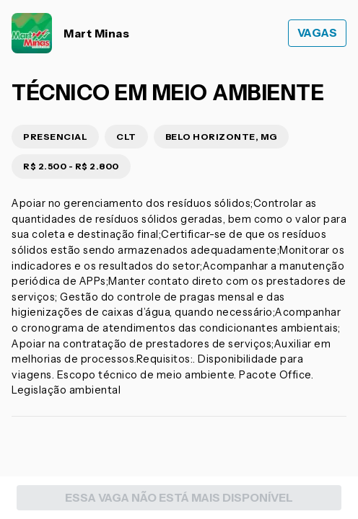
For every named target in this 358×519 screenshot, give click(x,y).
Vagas (317, 33)
